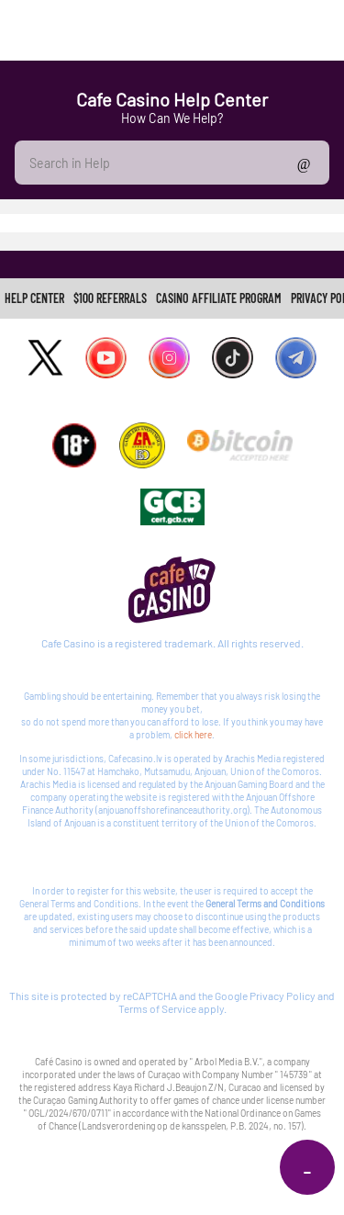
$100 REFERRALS (110, 298)
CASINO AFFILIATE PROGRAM (219, 298)
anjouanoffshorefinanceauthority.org (172, 810)
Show (304, 162)
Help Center (34, 298)
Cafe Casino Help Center (172, 99)
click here (193, 734)
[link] (34, 298)
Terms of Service (157, 1008)
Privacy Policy (283, 995)
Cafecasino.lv (135, 758)
